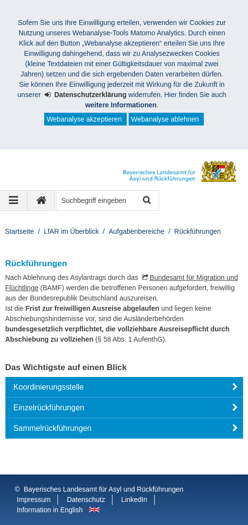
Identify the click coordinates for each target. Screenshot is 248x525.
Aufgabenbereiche (137, 231)
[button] (124, 387)
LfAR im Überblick (71, 231)
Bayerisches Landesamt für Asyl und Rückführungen (103, 489)
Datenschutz (86, 499)
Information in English (50, 510)
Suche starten (146, 201)
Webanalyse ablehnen (165, 119)
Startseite (19, 231)
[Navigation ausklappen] (14, 200)
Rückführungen (197, 231)
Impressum (34, 499)
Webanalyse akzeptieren (84, 119)
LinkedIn (134, 499)
